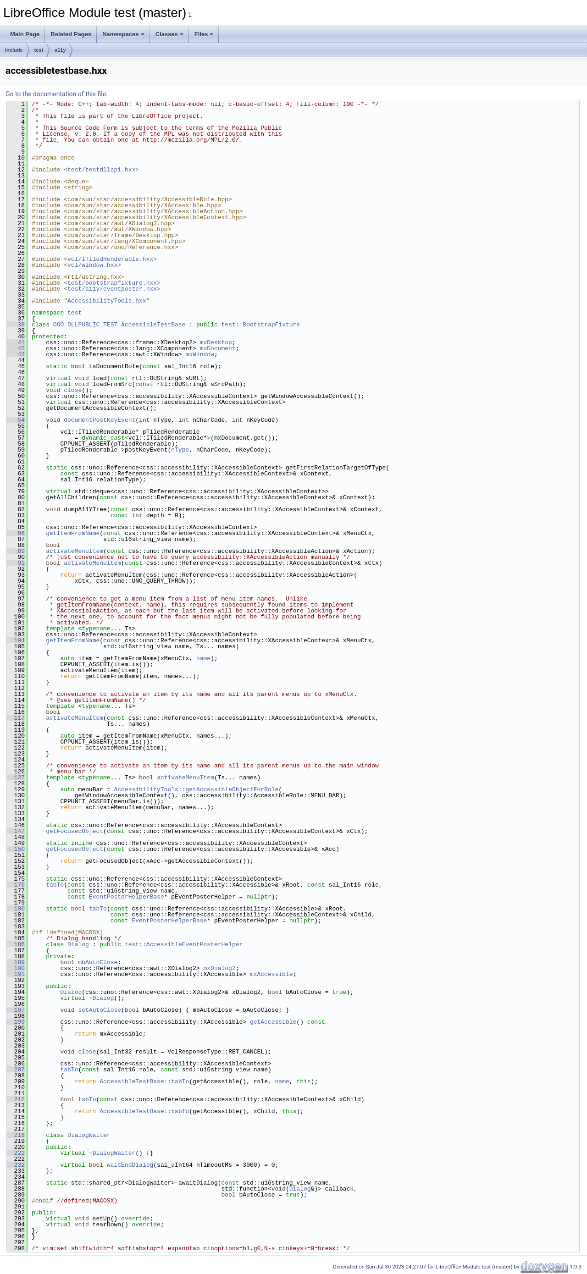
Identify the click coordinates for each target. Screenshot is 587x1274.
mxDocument (218, 348)
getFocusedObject (74, 831)
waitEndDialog (130, 1165)
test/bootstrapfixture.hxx (112, 283)
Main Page (24, 34)
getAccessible (273, 1022)
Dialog (78, 944)
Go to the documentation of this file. (57, 94)
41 (16, 342)
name (203, 658)
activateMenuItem (74, 551)
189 (16, 962)
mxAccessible (271, 974)
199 (16, 1022)
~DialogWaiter (112, 1153)
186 (16, 944)
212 (16, 1099)
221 (16, 1153)
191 (16, 974)
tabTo (55, 885)
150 (16, 849)
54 (16, 420)
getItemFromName (73, 533)
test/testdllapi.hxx (101, 169)
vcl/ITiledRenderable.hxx (110, 259)
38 (16, 324)
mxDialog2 (219, 968)
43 (16, 354)
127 (16, 777)
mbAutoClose (97, 962)
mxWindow (199, 354)
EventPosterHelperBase (126, 897)
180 (16, 908)
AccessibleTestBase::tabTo (144, 1081)
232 (16, 1165)
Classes (169, 34)
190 (16, 968)
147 (16, 831)
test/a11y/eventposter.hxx (112, 289)
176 (16, 885)
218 (16, 1135)
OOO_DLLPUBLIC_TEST (85, 324)
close (73, 390)
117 (16, 718)
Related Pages (70, 34)
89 (16, 551)
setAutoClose (99, 1010)
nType (180, 450)
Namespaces (123, 34)
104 (16, 640)
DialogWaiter (89, 1135)
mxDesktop (216, 342)
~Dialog (101, 998)
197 (16, 1010)
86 (16, 533)
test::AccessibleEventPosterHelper (184, 944)
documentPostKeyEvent (99, 420)
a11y (60, 50)
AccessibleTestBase (153, 324)
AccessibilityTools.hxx (106, 301)
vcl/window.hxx (92, 265)
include (14, 50)
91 (16, 563)
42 (16, 348)
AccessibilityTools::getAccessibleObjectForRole (196, 789)
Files (204, 34)
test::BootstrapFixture (260, 324)
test (39, 50)
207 (16, 1069)
